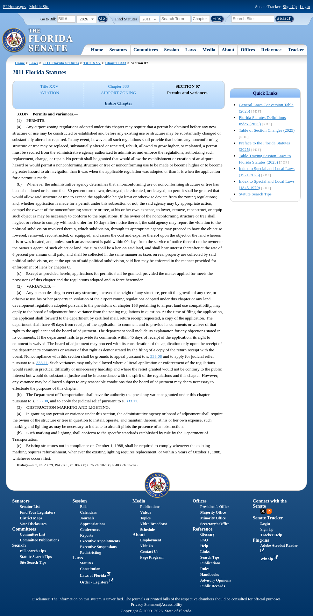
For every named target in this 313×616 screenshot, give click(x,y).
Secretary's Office (214, 524)
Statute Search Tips (255, 194)
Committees (145, 49)
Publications (150, 506)
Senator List (30, 506)
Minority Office (213, 518)
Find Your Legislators (37, 512)
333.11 (42, 362)
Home (97, 49)
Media (209, 49)
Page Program (151, 557)
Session (171, 49)
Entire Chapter (118, 103)
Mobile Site (39, 6)
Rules (205, 569)
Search (19, 545)
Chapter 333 (115, 63)
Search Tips (209, 557)
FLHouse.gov (14, 6)
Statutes (86, 563)
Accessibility (171, 604)
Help (204, 546)
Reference (271, 49)
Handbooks (209, 574)
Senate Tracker (268, 517)
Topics (145, 518)
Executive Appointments (100, 541)
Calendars (88, 512)
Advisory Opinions (215, 580)
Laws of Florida (96, 575)
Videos (145, 512)
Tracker (296, 49)
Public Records (212, 586)
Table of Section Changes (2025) (267, 130)
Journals (87, 518)
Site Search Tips (33, 562)
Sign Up (290, 6)
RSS (269, 511)
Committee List (32, 534)
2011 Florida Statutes (61, 63)
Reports (86, 535)
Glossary (207, 534)
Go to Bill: (48, 19)
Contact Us (149, 551)
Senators (118, 49)
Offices (248, 49)
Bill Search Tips (33, 551)
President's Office (214, 506)
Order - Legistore (97, 582)
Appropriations (92, 524)
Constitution (90, 569)
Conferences (90, 529)
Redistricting (90, 552)
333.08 (156, 356)
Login (305, 6)
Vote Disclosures (33, 524)
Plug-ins (261, 540)
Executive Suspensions (98, 547)
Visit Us (146, 546)
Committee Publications (39, 540)
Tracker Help (271, 535)
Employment (150, 540)
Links (205, 551)
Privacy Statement (145, 604)
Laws (190, 49)
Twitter (263, 511)
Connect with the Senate (270, 503)
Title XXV (92, 63)
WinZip (269, 559)
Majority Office (213, 512)
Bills (83, 506)
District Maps (31, 518)
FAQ (204, 540)
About (228, 49)
